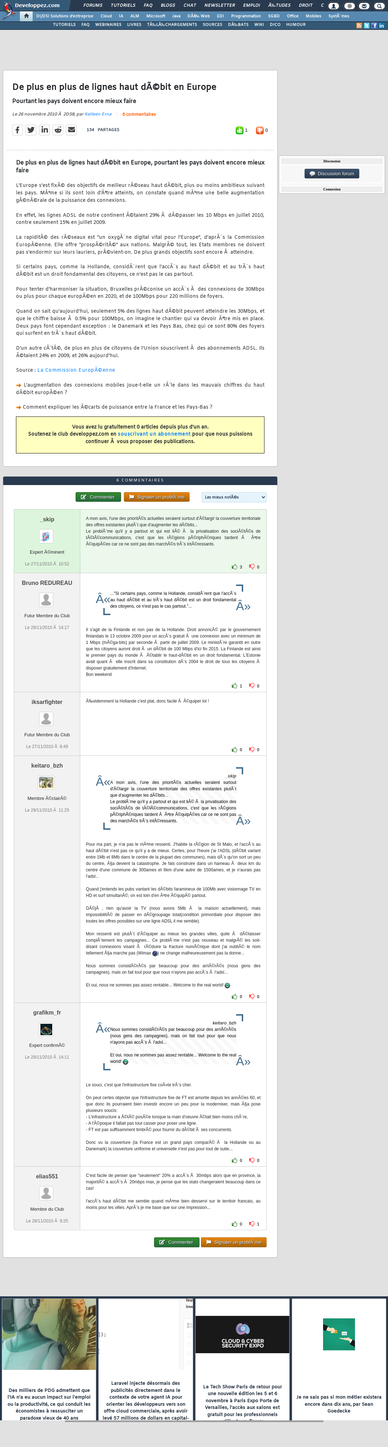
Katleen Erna (97, 114)
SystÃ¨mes (338, 16)
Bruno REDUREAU (47, 583)
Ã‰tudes (279, 6)
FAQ (148, 6)
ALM (134, 16)
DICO (275, 24)
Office (293, 16)
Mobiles (313, 16)
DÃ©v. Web (198, 16)
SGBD (274, 16)
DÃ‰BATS (238, 24)
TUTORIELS (64, 24)
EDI (220, 16)
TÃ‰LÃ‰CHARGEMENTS (172, 24)
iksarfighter (47, 702)
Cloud (106, 16)
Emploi (251, 6)
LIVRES (134, 24)
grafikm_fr (47, 1013)
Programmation (246, 16)
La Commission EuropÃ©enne (76, 370)
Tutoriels (123, 6)
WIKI (259, 24)
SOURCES (212, 24)
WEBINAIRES (108, 24)
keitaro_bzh (47, 766)
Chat (190, 6)
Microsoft (155, 16)
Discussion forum (332, 174)
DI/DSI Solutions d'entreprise (64, 16)
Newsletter (219, 6)
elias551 (47, 1176)
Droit (305, 6)
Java (176, 16)
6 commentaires (139, 115)
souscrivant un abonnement (154, 434)
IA (121, 16)
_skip (47, 519)
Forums (93, 6)
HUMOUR (296, 24)
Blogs (168, 6)
